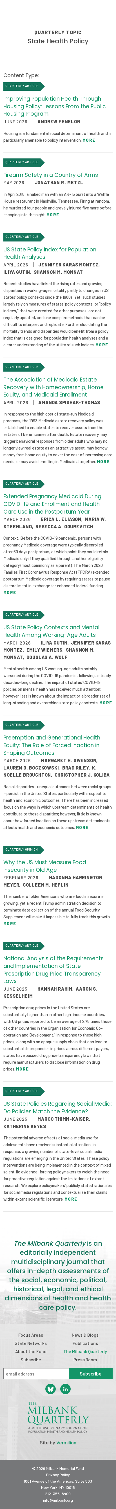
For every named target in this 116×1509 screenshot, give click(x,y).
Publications (85, 1343)
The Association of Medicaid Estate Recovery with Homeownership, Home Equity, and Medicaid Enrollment (53, 387)
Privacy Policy (58, 1474)
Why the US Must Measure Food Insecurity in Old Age (44, 866)
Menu (108, 8)
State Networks (31, 1343)
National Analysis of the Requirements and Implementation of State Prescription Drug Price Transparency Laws (53, 970)
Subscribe (31, 1359)
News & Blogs (85, 1335)
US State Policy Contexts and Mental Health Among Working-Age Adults (51, 631)
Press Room (85, 1359)
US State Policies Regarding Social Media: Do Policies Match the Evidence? (57, 1107)
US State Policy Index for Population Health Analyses (49, 253)
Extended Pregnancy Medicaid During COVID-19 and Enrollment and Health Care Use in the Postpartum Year (52, 504)
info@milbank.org (58, 1500)
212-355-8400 (58, 1493)
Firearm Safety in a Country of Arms (50, 175)
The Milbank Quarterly (85, 1351)
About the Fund (30, 1351)
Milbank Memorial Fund (27, 7)
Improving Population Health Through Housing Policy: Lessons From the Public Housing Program (54, 106)
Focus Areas (30, 1335)
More (88, 140)
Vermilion (66, 1442)
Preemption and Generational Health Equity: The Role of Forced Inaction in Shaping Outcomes (51, 745)
